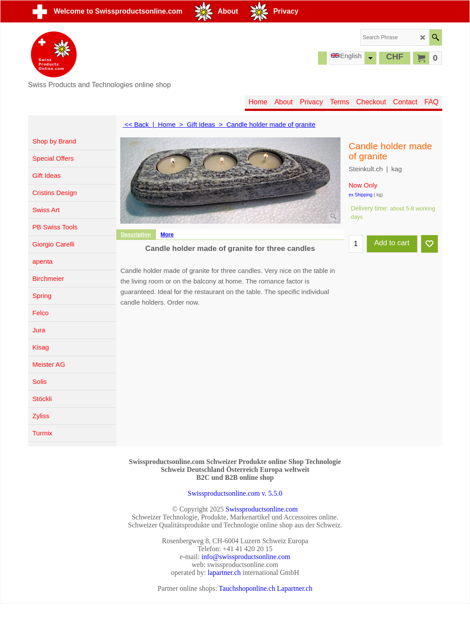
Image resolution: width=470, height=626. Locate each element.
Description (136, 235)
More (167, 235)
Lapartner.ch (294, 588)
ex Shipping (361, 194)
